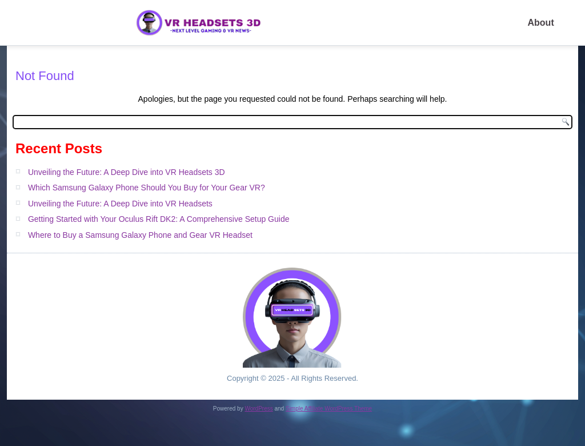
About (541, 22)
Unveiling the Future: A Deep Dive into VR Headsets (120, 203)
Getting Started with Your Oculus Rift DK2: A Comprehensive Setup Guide (159, 219)
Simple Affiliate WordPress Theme (329, 408)
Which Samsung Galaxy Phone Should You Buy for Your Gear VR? (146, 187)
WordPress (259, 408)
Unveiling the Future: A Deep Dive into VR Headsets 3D (126, 172)
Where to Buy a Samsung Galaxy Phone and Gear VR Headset (140, 235)
